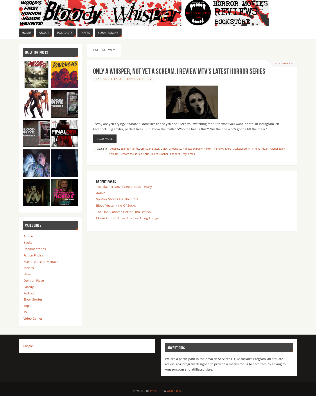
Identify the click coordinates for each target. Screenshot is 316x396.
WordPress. (175, 391)
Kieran (229, 148)
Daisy (164, 148)
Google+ (29, 346)
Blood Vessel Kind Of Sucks (116, 205)
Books (27, 242)
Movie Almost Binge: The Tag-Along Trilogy (127, 218)
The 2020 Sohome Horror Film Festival (124, 212)
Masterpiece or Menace (40, 262)
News (27, 274)
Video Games (33, 318)
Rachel (274, 148)
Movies (28, 268)
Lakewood (240, 148)
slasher (163, 154)
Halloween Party (193, 148)
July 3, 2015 (135, 79)
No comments (284, 63)
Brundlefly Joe (111, 79)
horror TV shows (214, 148)
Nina (257, 148)
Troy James (188, 154)
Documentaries (34, 249)
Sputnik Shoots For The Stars (117, 199)
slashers (175, 154)
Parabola (156, 391)
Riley (282, 148)
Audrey (114, 148)
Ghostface (175, 148)
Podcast (29, 293)
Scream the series (131, 154)
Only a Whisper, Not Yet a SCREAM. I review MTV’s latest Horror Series (179, 71)
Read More (105, 138)
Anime (28, 236)
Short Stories (32, 299)
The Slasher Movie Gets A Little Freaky (124, 187)
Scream (113, 154)
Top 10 (28, 306)
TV (149, 79)
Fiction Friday (33, 255)
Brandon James (129, 148)
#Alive (100, 193)
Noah (265, 148)
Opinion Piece (33, 280)
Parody (28, 287)
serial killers (150, 154)
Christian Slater (149, 148)
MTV (250, 148)
